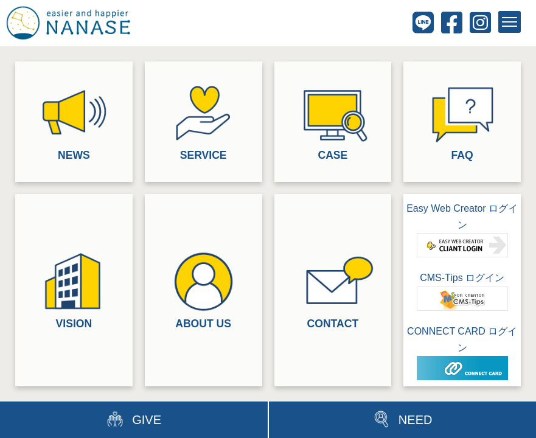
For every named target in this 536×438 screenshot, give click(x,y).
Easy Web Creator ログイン (462, 230)
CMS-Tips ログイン (462, 291)
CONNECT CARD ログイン (462, 353)
